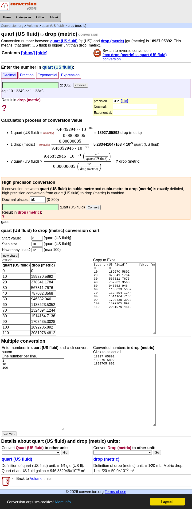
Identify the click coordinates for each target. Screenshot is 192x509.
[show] (28, 53)
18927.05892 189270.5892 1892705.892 (124, 390)
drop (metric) (112, 41)
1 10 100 (33, 394)
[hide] (41, 53)
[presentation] (74, 132)
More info (63, 502)
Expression (70, 75)
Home (7, 17)
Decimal (9, 75)
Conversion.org (12, 25)
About (53, 17)
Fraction (27, 75)
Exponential (47, 75)
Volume (32, 25)
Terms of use (115, 492)
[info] (124, 101)
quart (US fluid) (53, 25)
